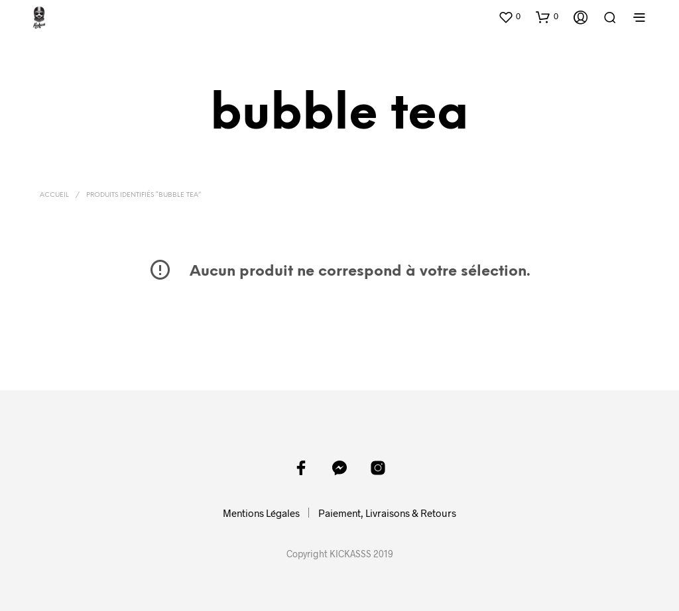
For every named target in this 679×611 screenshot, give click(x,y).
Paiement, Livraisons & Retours (387, 513)
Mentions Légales (261, 513)
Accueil (54, 195)
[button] (509, 16)
